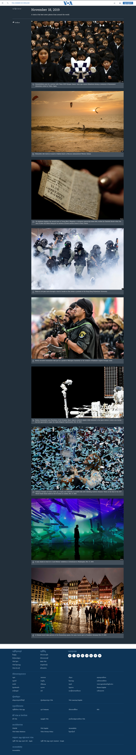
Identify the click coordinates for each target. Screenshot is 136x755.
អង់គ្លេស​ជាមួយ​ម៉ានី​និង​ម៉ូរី (18, 700)
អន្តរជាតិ (14, 681)
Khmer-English (101, 688)
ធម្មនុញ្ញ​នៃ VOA (45, 719)
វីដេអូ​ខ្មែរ (14, 655)
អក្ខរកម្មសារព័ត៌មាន (101, 678)
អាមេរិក (14, 684)
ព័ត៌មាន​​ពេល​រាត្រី (44, 658)
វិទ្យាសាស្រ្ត (71, 681)
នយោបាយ (43, 678)
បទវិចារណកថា (100, 691)
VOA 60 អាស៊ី (16, 668)
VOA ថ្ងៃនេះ (15, 662)
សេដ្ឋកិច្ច (43, 681)
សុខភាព (43, 688)
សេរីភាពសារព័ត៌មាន (102, 681)
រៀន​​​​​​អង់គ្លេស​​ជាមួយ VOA (47, 700)
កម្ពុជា (13, 678)
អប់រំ (42, 691)
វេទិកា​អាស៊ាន (43, 668)
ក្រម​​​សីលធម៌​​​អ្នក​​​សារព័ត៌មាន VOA (77, 719)
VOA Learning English (75, 700)
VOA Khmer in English (21, 3)
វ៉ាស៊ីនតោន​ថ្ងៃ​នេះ (16, 658)
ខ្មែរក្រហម (71, 688)
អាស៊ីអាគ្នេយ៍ (15, 691)
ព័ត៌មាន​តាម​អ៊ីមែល (73, 710)
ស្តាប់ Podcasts (45, 710)
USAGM (14, 728)
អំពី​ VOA (14, 719)
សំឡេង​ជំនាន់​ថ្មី (43, 665)
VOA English (44, 728)
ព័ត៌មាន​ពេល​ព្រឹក (44, 655)
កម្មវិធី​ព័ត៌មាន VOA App (18, 710)
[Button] (16, 23)
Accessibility (72, 728)
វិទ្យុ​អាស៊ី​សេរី (72, 732)
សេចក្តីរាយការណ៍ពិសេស (75, 691)
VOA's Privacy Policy (47, 732)
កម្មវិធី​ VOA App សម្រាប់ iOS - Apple (22, 741)
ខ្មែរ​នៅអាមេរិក (15, 688)
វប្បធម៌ (70, 684)
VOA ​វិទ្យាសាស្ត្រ (16, 665)
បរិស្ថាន (70, 678)
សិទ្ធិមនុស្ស (43, 684)
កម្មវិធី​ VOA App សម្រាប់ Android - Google (52, 741)
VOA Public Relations (18, 732)
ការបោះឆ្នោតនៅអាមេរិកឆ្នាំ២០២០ (105, 684)
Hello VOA (43, 662)
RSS (98, 710)
